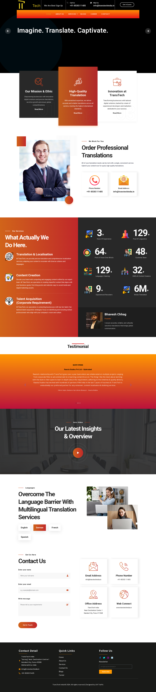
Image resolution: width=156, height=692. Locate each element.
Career (94, 14)
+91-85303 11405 (123, 580)
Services (72, 14)
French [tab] (55, 527)
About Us (60, 14)
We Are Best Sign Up (53, 5)
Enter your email (24, 584)
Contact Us (63, 668)
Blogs (83, 14)
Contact (105, 14)
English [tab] (24, 527)
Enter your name (24, 570)
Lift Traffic (99, 684)
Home (48, 14)
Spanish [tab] (24, 537)
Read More (39, 109)
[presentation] (8, 31)
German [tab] (39, 527)
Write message (24, 599)
